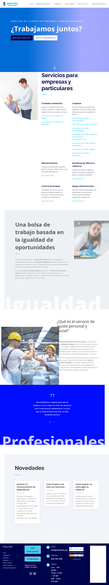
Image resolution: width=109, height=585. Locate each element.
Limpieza (57, 4)
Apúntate (23, 284)
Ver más (56, 529)
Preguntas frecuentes (69, 374)
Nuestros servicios (22, 38)
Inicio (31, 4)
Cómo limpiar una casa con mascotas (55, 485)
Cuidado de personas (43, 4)
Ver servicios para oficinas (84, 124)
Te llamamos (33, 559)
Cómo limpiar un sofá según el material (83, 487)
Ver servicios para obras (83, 149)
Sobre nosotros (82, 4)
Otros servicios (70, 4)
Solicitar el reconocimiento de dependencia (26, 487)
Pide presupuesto (33, 550)
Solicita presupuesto (99, 4)
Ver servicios (48, 175)
